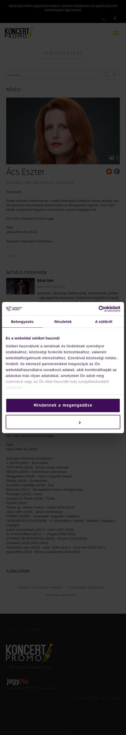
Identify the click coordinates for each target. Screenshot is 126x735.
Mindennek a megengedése (63, 405)
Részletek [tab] (63, 321)
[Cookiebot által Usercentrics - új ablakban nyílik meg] (98, 309)
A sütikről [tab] (103, 321)
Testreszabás (63, 422)
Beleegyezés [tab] (22, 321)
